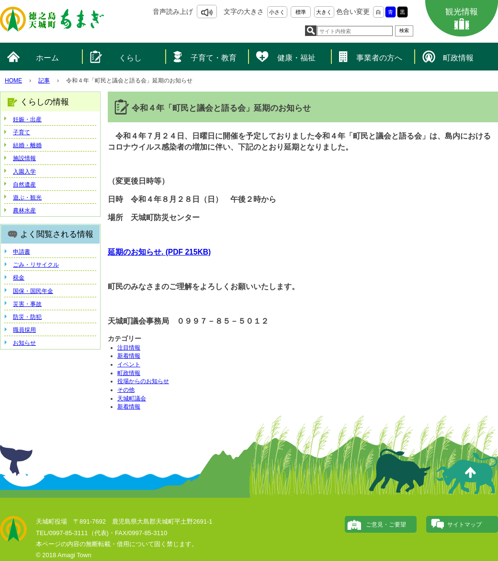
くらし (130, 58)
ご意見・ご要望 (386, 524)
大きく (324, 12)
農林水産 (24, 210)
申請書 (21, 251)
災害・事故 (27, 304)
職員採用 (24, 330)
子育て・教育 (214, 58)
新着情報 (128, 355)
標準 (300, 12)
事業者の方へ (379, 58)
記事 (44, 80)
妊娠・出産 (27, 119)
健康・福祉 (296, 58)
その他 (126, 389)
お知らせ (24, 342)
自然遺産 (24, 184)
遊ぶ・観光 (27, 197)
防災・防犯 (27, 317)
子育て (21, 132)
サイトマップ (464, 524)
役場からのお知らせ (143, 381)
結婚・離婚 (27, 145)
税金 (18, 277)
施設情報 (24, 158)
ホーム (47, 58)
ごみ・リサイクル (36, 264)
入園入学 (24, 171)
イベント (128, 364)
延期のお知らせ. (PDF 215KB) (159, 252)
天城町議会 (131, 398)
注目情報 (128, 347)
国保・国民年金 (33, 291)
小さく (277, 12)
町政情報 (458, 58)
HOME (13, 80)
